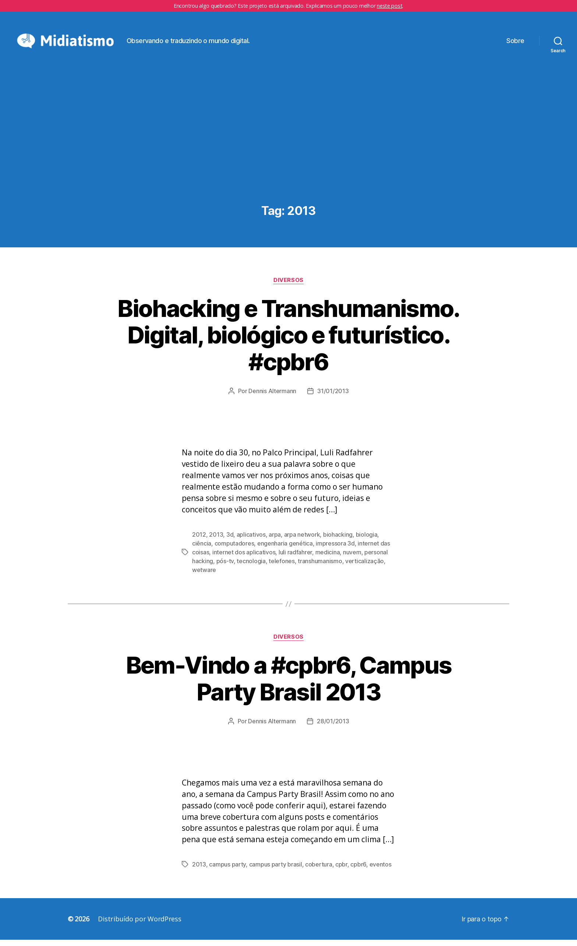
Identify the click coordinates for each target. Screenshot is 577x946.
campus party (227, 870)
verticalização (364, 567)
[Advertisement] (288, 155)
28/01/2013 (333, 727)
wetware (204, 576)
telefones (282, 567)
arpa (275, 540)
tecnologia (251, 567)
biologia (367, 540)
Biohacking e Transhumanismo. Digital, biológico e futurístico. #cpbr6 (288, 341)
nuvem (352, 558)
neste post (389, 5)
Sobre (515, 43)
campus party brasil (275, 870)
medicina (327, 558)
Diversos (288, 286)
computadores (234, 549)
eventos (380, 870)
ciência (201, 549)
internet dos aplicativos (244, 558)
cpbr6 (358, 870)
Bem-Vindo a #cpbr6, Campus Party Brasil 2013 (289, 684)
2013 (216, 540)
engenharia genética (285, 549)
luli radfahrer (295, 558)
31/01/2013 (332, 397)
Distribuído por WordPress (139, 925)
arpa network (302, 540)
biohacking (338, 540)
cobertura (318, 870)
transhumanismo (320, 567)
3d (229, 540)
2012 (199, 540)
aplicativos (251, 540)
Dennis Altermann (272, 397)
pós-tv (225, 567)
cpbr (341, 870)
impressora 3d (335, 549)
